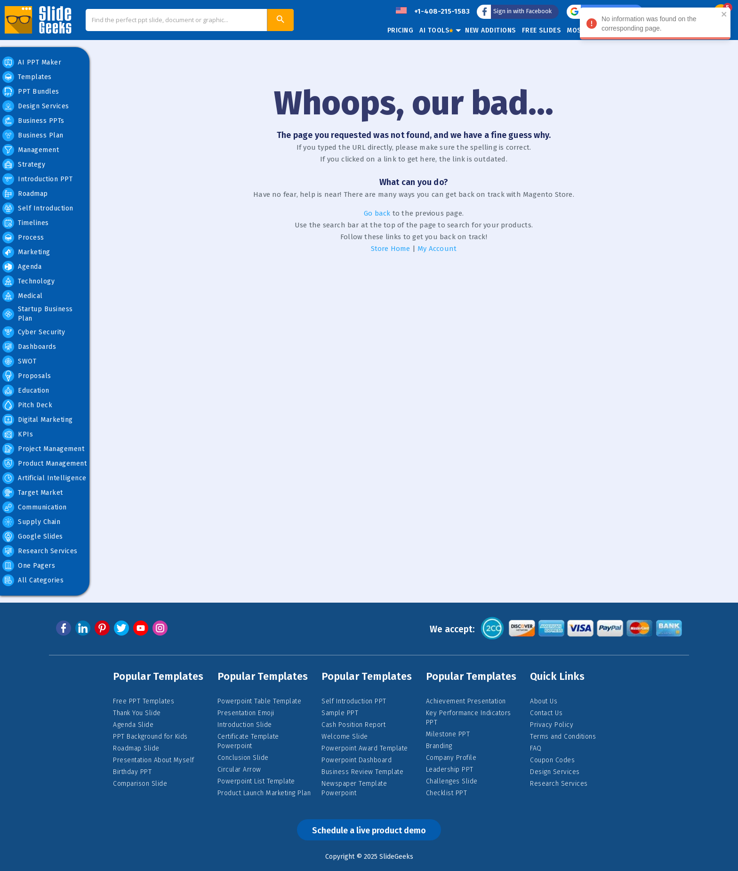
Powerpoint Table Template (259, 701)
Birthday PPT (132, 772)
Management (30, 150)
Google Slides (32, 536)
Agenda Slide (133, 725)
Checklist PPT (446, 793)
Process (23, 237)
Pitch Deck (27, 405)
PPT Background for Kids (150, 737)
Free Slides (541, 30)
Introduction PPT (37, 179)
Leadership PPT (449, 770)
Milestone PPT (448, 734)
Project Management (43, 449)
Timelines (25, 223)
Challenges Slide (452, 781)
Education (25, 390)
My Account (437, 248)
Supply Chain (31, 522)
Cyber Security (33, 332)
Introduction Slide (244, 725)
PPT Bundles (30, 91)
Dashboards (29, 347)
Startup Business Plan (37, 314)
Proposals (26, 376)
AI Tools (436, 30)
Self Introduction (37, 208)
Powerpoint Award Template (364, 748)
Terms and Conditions (563, 737)
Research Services (40, 551)
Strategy (23, 164)
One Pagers (28, 566)
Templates (27, 77)
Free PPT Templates (143, 701)
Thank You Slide (137, 713)
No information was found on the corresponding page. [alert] (658, 25)
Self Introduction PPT (353, 701)
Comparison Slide (140, 784)
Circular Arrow (239, 770)
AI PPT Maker (31, 62)
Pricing (400, 30)
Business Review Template (362, 772)
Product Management (44, 463)
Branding (439, 746)
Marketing (26, 252)
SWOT (19, 361)
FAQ (536, 748)
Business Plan (33, 135)
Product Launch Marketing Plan (264, 793)
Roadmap (25, 194)
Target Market (32, 493)
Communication (34, 507)
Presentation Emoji (245, 713)
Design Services (35, 106)
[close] (727, 14)
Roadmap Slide (136, 748)
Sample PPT (339, 713)
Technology (28, 281)
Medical (22, 296)
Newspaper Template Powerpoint (354, 788)
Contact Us (546, 713)
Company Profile (451, 758)
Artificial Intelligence (44, 478)
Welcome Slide (344, 737)
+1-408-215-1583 (442, 11)
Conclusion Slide (243, 758)
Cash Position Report (353, 725)
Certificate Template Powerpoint (248, 741)
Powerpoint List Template (256, 781)
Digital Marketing (37, 420)
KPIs (17, 434)
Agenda (21, 267)
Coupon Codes (552, 760)
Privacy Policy (551, 725)
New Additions (490, 30)
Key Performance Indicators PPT (468, 717)
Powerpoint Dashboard (356, 760)
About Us (543, 701)
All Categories (33, 580)
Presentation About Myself (153, 760)
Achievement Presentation (466, 701)
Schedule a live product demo (369, 830)
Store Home (390, 248)
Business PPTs (33, 121)
